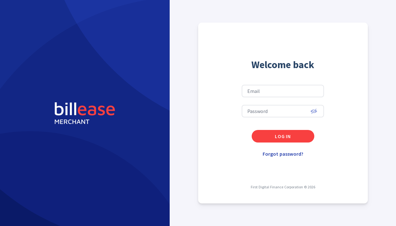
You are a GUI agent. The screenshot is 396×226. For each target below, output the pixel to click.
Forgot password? (283, 154)
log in (283, 136)
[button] (314, 111)
